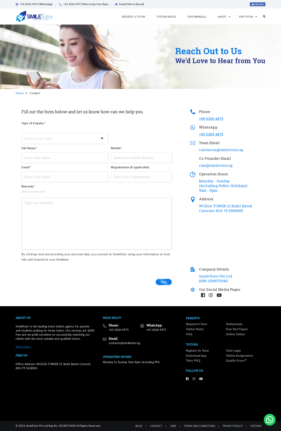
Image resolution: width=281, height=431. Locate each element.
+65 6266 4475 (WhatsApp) (35, 4)
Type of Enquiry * (33, 123)
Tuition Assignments (239, 355)
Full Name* (29, 148)
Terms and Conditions (199, 425)
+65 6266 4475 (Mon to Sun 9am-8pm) (85, 4)
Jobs (173, 425)
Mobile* (116, 148)
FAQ (189, 334)
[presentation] (143, 269)
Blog (138, 425)
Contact (156, 425)
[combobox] (65, 138)
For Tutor (247, 16)
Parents (193, 318)
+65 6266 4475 (211, 118)
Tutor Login (233, 350)
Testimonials (196, 16)
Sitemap (256, 425)
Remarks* (40, 189)
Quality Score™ (236, 360)
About (223, 16)
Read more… (24, 346)
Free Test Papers (237, 329)
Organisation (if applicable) (130, 167)
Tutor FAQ (193, 360)
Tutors (192, 345)
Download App (196, 355)
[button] (270, 420)
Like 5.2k (257, 4)
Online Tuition (235, 334)
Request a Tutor (133, 16)
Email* (26, 167)
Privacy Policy (233, 425)
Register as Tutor (197, 350)
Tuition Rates (166, 16)
